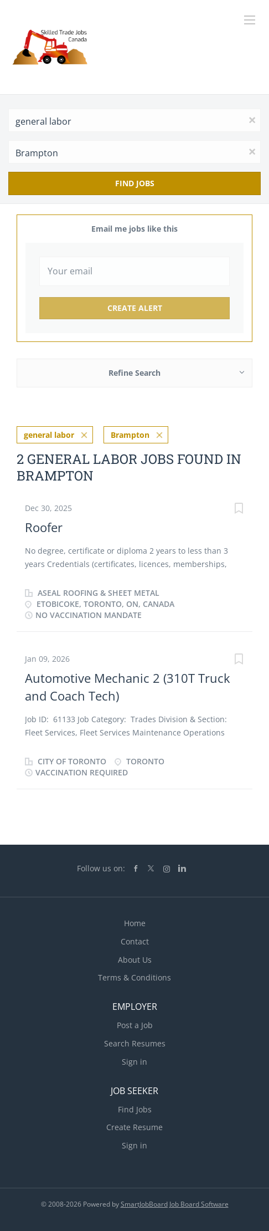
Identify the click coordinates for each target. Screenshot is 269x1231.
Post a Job (135, 1025)
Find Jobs (134, 183)
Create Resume (134, 1127)
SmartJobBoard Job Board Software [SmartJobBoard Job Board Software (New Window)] (175, 1204)
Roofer (44, 527)
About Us (135, 959)
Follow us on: (101, 868)
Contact (135, 941)
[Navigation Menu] (249, 20)
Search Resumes (134, 1043)
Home (135, 923)
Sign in (134, 1061)
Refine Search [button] (134, 372)
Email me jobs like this (134, 228)
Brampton (130, 435)
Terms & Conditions (134, 977)
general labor (49, 435)
